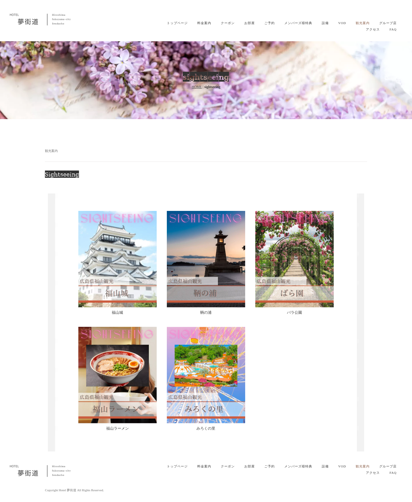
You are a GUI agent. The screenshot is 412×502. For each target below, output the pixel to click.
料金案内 (204, 23)
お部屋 (249, 23)
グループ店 (388, 23)
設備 (325, 23)
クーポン (228, 23)
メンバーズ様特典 (298, 23)
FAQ (392, 29)
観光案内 (363, 23)
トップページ (177, 23)
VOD (342, 23)
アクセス (373, 29)
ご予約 (269, 23)
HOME (197, 87)
